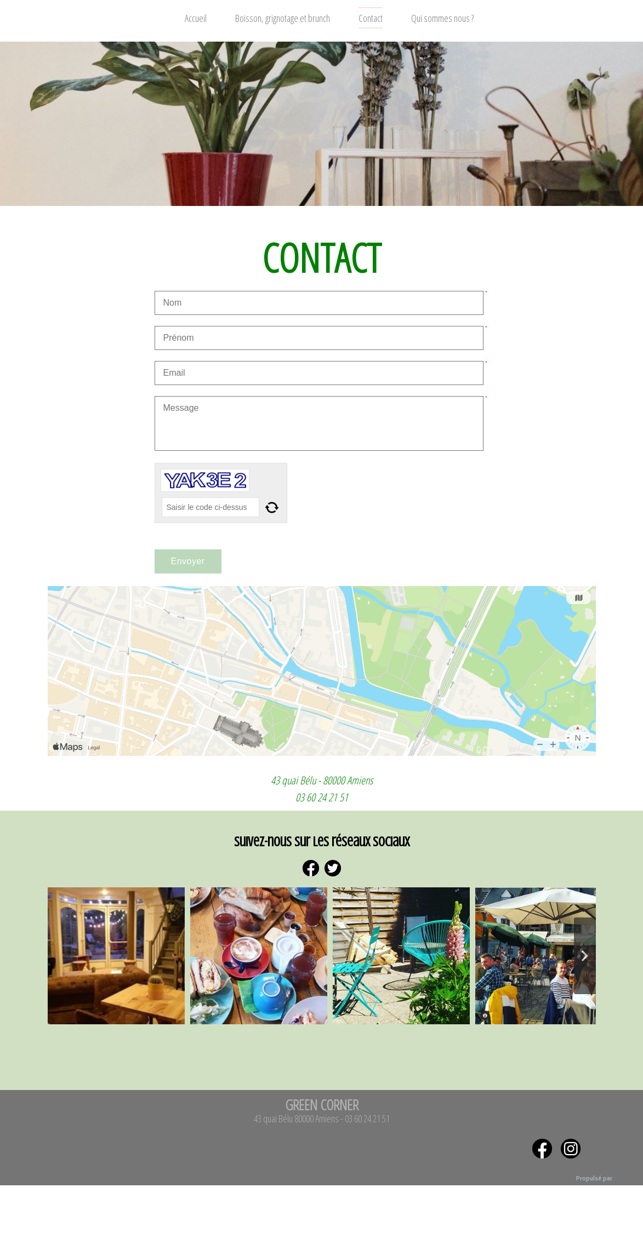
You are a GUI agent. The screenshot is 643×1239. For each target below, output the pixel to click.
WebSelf (626, 1178)
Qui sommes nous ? (442, 18)
